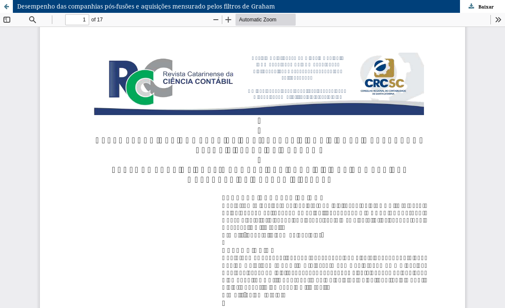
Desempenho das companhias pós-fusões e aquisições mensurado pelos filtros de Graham (146, 6)
